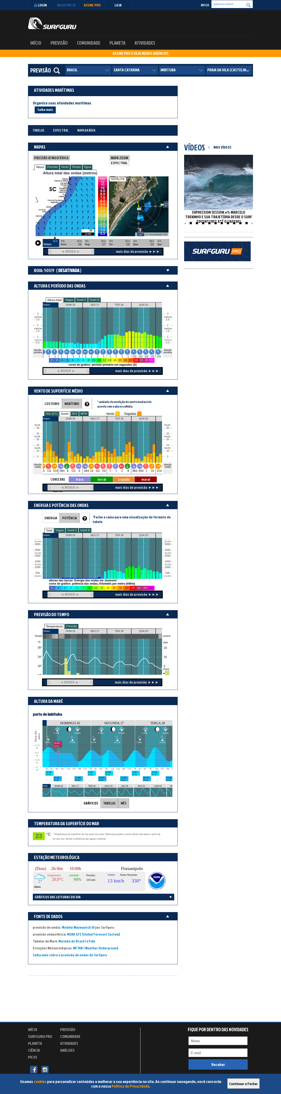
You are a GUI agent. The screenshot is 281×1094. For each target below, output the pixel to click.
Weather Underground (101, 947)
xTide (91, 941)
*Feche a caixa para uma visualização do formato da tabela (132, 519)
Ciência (34, 1050)
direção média (167, 465)
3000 (37, 544)
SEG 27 (94, 631)
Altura (40, 167)
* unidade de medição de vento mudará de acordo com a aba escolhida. (124, 403)
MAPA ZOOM (119, 157)
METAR (78, 947)
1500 (37, 561)
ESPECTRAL (119, 162)
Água (87, 167)
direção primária (38, 351)
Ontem (46, 631)
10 (167, 451)
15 (167, 445)
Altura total (54, 300)
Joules (37, 576)
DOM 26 (70, 631)
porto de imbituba (47, 714)
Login (40, 5)
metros (37, 340)
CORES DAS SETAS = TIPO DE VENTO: (57, 479)
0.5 (37, 342)
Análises (67, 1050)
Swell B (94, 299)
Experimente (70, 1058)
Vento (65, 167)
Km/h (167, 448)
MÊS (123, 803)
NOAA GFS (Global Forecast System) (93, 934)
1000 (37, 567)
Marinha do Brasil (71, 941)
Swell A (81, 299)
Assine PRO (92, 5)
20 (167, 439)
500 (38, 573)
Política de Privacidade (130, 1086)
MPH (84, 413)
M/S (74, 413)
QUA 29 (143, 631)
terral (101, 479)
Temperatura (54, 626)
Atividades (145, 42)
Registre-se (66, 5)
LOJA (118, 5)
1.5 (37, 331)
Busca (205, 5)
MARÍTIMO (72, 403)
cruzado (124, 479)
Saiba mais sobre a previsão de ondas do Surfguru (70, 954)
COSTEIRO (52, 403)
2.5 (37, 319)
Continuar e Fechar (243, 1083)
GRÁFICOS (91, 803)
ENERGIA (51, 517)
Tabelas (38, 130)
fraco (80, 479)
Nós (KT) (52, 413)
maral (145, 479)
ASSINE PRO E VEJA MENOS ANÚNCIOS (141, 53)
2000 (37, 555)
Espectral (61, 130)
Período (52, 167)
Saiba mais (45, 109)
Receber (218, 1064)
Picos (32, 1057)
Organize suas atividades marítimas (62, 103)
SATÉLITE (118, 179)
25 (167, 433)
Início (35, 42)
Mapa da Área (86, 130)
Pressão (71, 626)
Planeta (117, 42)
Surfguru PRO (40, 1036)
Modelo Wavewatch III (78, 927)
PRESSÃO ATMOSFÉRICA (51, 157)
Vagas (69, 299)
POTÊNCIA (69, 517)
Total (49, 530)
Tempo (76, 167)
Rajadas (130, 414)
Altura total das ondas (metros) (70, 173)
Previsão (59, 42)
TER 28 (119, 631)
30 (167, 428)
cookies (40, 1081)
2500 (37, 550)
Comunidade (88, 42)
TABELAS (109, 803)
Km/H (65, 414)
